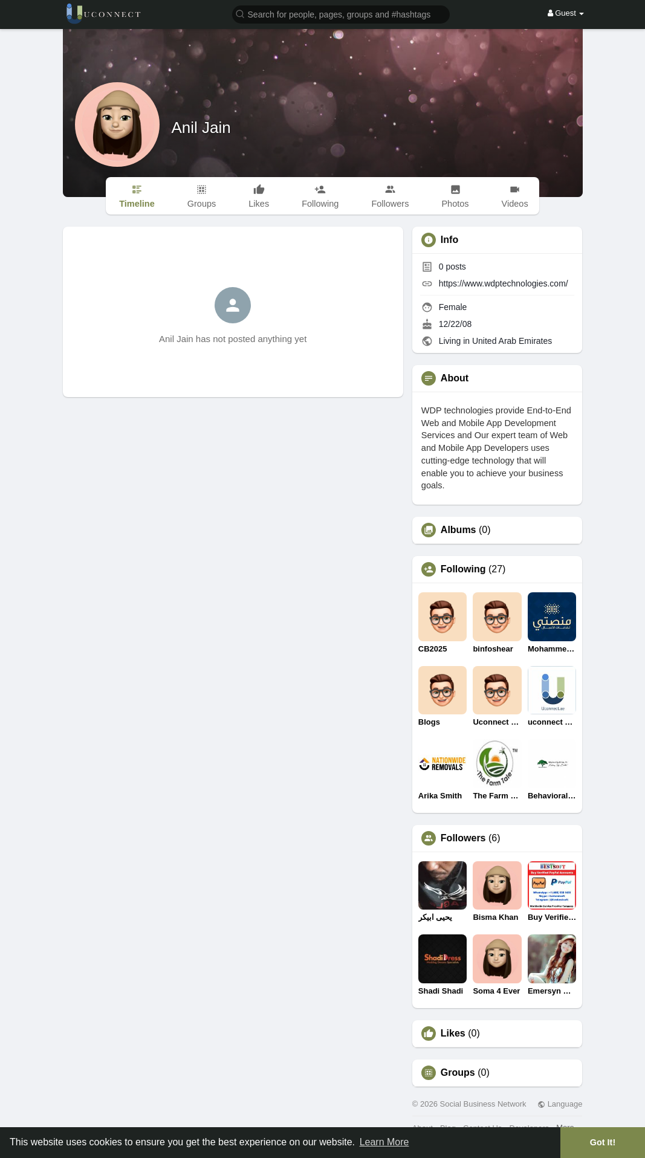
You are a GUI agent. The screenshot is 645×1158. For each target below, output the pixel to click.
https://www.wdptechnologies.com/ (503, 283)
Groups (458, 1073)
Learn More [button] (384, 1142)
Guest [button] (566, 13)
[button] (341, 14)
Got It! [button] (602, 1142)
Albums (458, 530)
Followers (463, 838)
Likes (453, 1033)
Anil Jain (201, 127)
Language (559, 1104)
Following (463, 569)
